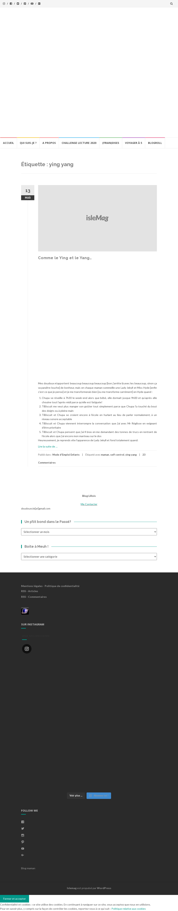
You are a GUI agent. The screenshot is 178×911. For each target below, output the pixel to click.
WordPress (104, 888)
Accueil (8, 143)
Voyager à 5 (133, 143)
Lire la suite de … (48, 446)
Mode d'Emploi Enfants (66, 454)
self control (117, 454)
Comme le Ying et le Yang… (65, 258)
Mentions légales (32, 586)
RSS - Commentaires (34, 596)
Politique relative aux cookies (128, 908)
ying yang (131, 454)
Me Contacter (89, 504)
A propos (49, 143)
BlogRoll (155, 143)
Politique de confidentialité (62, 586)
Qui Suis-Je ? (28, 143)
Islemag (72, 888)
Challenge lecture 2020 (79, 143)
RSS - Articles (29, 591)
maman (105, 454)
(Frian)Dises (110, 143)
